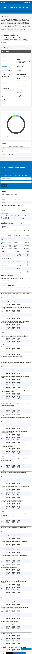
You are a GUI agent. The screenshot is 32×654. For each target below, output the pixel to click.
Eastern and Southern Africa (22, 80)
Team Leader (4, 59)
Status (17, 55)
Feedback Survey (26, 649)
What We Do (3, 2)
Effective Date (19, 69)
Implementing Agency (21, 74)
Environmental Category (21, 86)
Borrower (18, 59)
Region (18, 78)
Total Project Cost (6, 74)
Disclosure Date (20, 64)
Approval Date (5, 69)
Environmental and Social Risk (8, 91)
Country (3, 64)
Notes (3, 103)
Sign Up (4, 185)
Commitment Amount (6, 86)
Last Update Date (5, 99)
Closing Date (19, 91)
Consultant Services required (8, 95)
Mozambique (4, 66)
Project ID (4, 55)
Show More (22, 29)
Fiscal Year (4, 82)
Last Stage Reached (20, 95)
